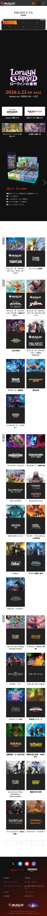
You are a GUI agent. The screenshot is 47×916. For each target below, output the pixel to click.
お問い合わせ (28, 896)
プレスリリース (29, 892)
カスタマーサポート (31, 882)
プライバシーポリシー (10, 882)
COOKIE (5, 892)
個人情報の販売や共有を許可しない (34, 887)
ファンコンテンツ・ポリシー (13, 886)
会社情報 (6, 896)
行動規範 (27, 878)
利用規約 (6, 878)
